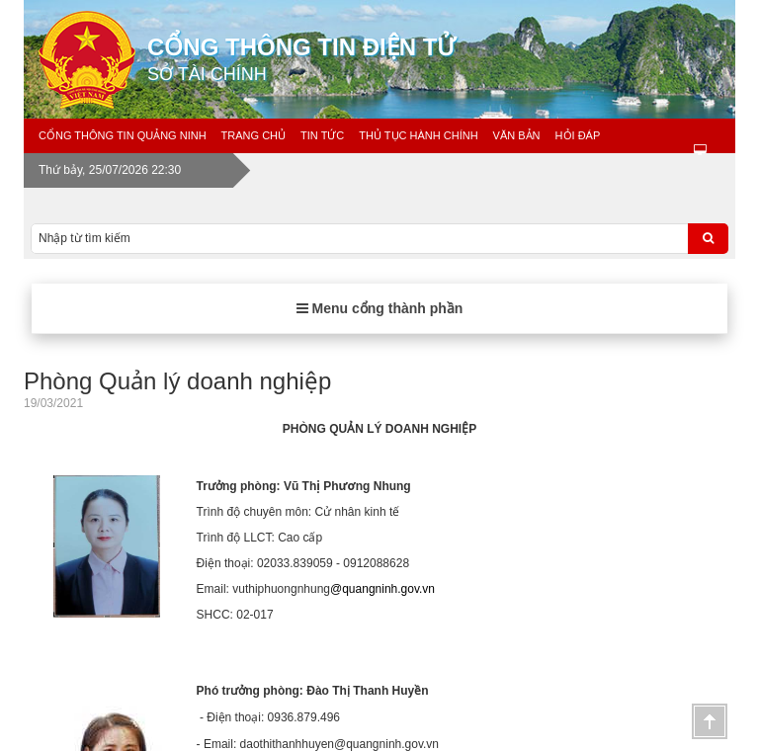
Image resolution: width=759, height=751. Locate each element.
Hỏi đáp (578, 135)
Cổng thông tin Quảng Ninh (123, 135)
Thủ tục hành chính (418, 135)
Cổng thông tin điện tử (448, 59)
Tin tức (322, 135)
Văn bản (517, 135)
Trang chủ (253, 135)
